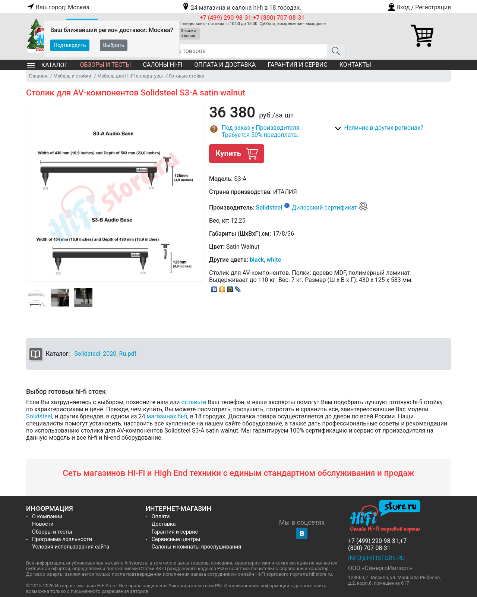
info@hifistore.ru (376, 558)
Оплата (161, 516)
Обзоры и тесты (105, 64)
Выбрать (113, 45)
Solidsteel (269, 207)
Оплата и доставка (225, 64)
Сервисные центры (176, 539)
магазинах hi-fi (166, 416)
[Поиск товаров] (243, 51)
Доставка (164, 524)
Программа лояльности (62, 539)
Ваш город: (57, 7)
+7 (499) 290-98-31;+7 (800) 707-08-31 (252, 17)
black (257, 259)
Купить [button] (236, 153)
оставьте (193, 402)
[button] (419, 6)
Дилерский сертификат (330, 207)
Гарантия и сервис (297, 64)
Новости (43, 524)
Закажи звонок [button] (188, 33)
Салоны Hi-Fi (162, 64)
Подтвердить (70, 45)
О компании (47, 516)
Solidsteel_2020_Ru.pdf (105, 353)
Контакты (355, 64)
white (273, 259)
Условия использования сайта (70, 547)
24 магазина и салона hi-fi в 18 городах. (241, 7)
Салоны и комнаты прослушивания (196, 547)
